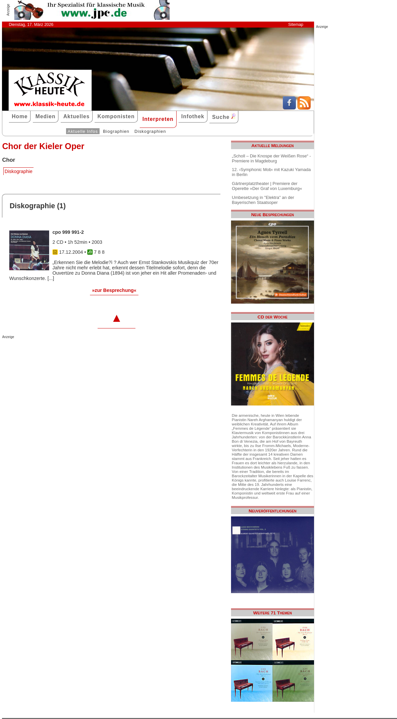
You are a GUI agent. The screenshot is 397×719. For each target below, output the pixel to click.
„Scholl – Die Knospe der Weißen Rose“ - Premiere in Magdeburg (271, 158)
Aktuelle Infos (83, 131)
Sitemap (295, 24)
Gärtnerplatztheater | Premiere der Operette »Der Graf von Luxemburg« (267, 186)
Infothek (192, 116)
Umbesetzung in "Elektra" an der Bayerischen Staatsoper (263, 200)
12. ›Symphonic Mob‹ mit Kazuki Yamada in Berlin (271, 172)
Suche (223, 117)
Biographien (116, 131)
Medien (46, 116)
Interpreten (158, 119)
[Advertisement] (79, 352)
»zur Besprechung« (114, 290)
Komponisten (115, 116)
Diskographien (150, 131)
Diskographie (19, 171)
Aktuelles (76, 116)
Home (20, 116)
